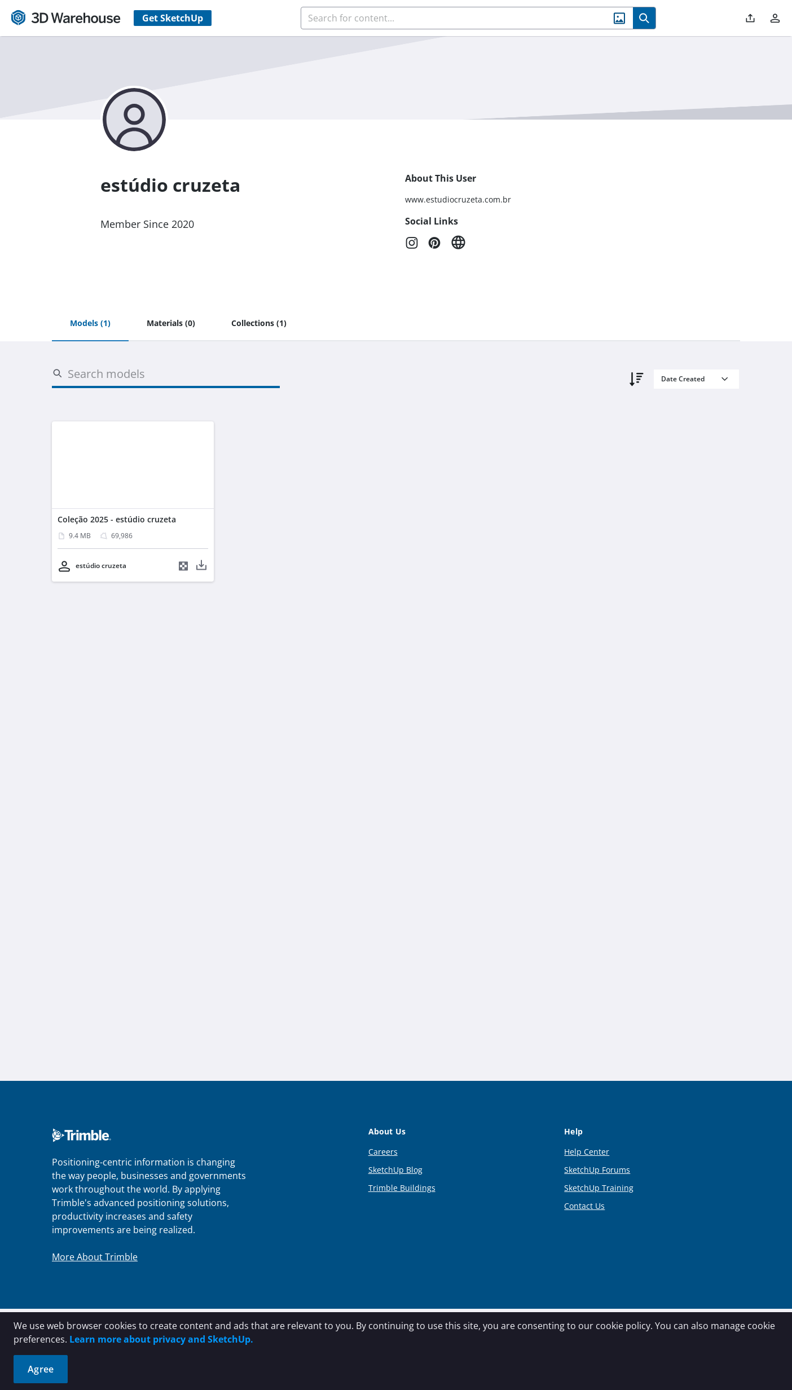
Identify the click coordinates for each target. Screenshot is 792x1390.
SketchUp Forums (597, 1169)
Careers (383, 1151)
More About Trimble (95, 1257)
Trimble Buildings (401, 1187)
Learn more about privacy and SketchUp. (161, 1339)
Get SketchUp (172, 18)
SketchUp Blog (395, 1169)
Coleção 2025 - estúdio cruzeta (117, 519)
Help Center (586, 1151)
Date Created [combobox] (683, 379)
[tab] (90, 323)
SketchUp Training (598, 1187)
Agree (41, 1369)
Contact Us (584, 1205)
